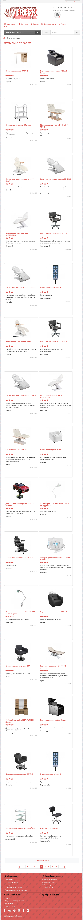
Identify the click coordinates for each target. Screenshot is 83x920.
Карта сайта (8, 903)
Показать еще (42, 860)
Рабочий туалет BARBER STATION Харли (20, 721)
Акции (62, 24)
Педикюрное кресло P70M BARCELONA (17, 234)
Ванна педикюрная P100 (50, 449)
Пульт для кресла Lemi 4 (50, 287)
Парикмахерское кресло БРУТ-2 (53, 233)
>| (64, 867)
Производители (48, 885)
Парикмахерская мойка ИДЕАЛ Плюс (53, 72)
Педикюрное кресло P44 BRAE (18, 341)
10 (56, 867)
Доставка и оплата (11, 27)
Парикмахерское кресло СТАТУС (19, 774)
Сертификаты (47, 887)
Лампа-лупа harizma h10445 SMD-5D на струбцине (55, 505)
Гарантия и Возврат (49, 879)
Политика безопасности (13, 887)
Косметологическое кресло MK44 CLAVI (20, 180)
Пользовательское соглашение (15, 890)
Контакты (23, 24)
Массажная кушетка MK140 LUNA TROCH (54, 126)
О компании (8, 879)
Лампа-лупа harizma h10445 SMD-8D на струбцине (21, 613)
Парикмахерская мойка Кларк (53, 720)
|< (20, 867)
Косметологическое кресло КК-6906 (55, 179)
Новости (7, 898)
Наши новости (10, 24)
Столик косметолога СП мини (18, 125)
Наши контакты (48, 882)
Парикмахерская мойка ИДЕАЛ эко (55, 612)
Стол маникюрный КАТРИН (17, 71)
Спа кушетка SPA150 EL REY (17, 449)
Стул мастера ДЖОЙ (49, 828)
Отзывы (35, 24)
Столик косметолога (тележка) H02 (21, 828)
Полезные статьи (48, 24)
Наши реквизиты (10, 885)
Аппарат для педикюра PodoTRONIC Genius (55, 559)
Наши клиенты (9, 906)
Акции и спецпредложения (14, 901)
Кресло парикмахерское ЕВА (18, 666)
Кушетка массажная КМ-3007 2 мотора (53, 667)
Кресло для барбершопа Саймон (19, 558)
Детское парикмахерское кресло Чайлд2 (20, 505)
